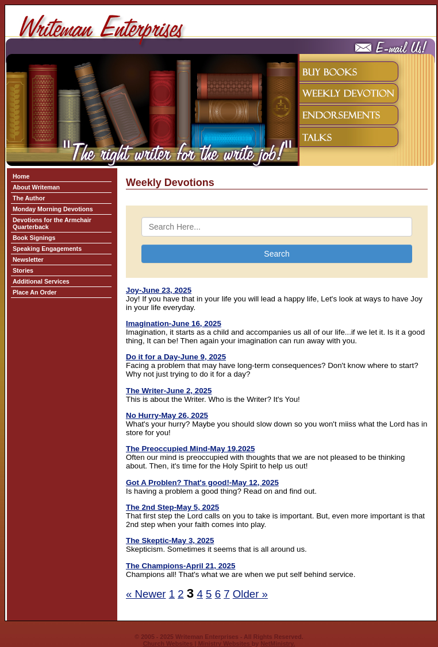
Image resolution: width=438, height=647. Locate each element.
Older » (250, 594)
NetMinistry (276, 643)
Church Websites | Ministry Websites (197, 643)
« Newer (146, 594)
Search (276, 253)
